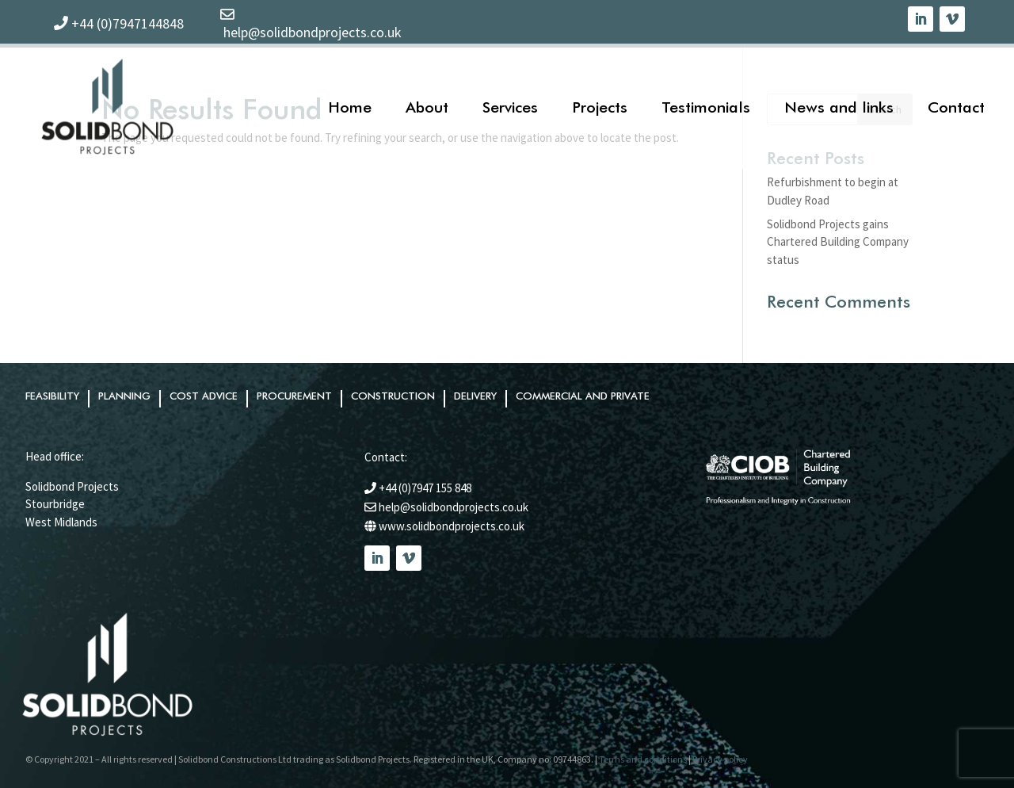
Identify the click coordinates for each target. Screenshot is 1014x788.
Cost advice (204, 396)
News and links (839, 106)
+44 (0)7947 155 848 (425, 487)
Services (510, 106)
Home (350, 106)
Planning (124, 396)
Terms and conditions (643, 759)
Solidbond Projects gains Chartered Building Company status (838, 241)
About (427, 106)
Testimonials (705, 106)
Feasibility (52, 396)
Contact (956, 106)
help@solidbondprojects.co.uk (453, 506)
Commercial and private (583, 396)
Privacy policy (720, 759)
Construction (393, 396)
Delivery (475, 396)
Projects (599, 106)
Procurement (294, 396)
